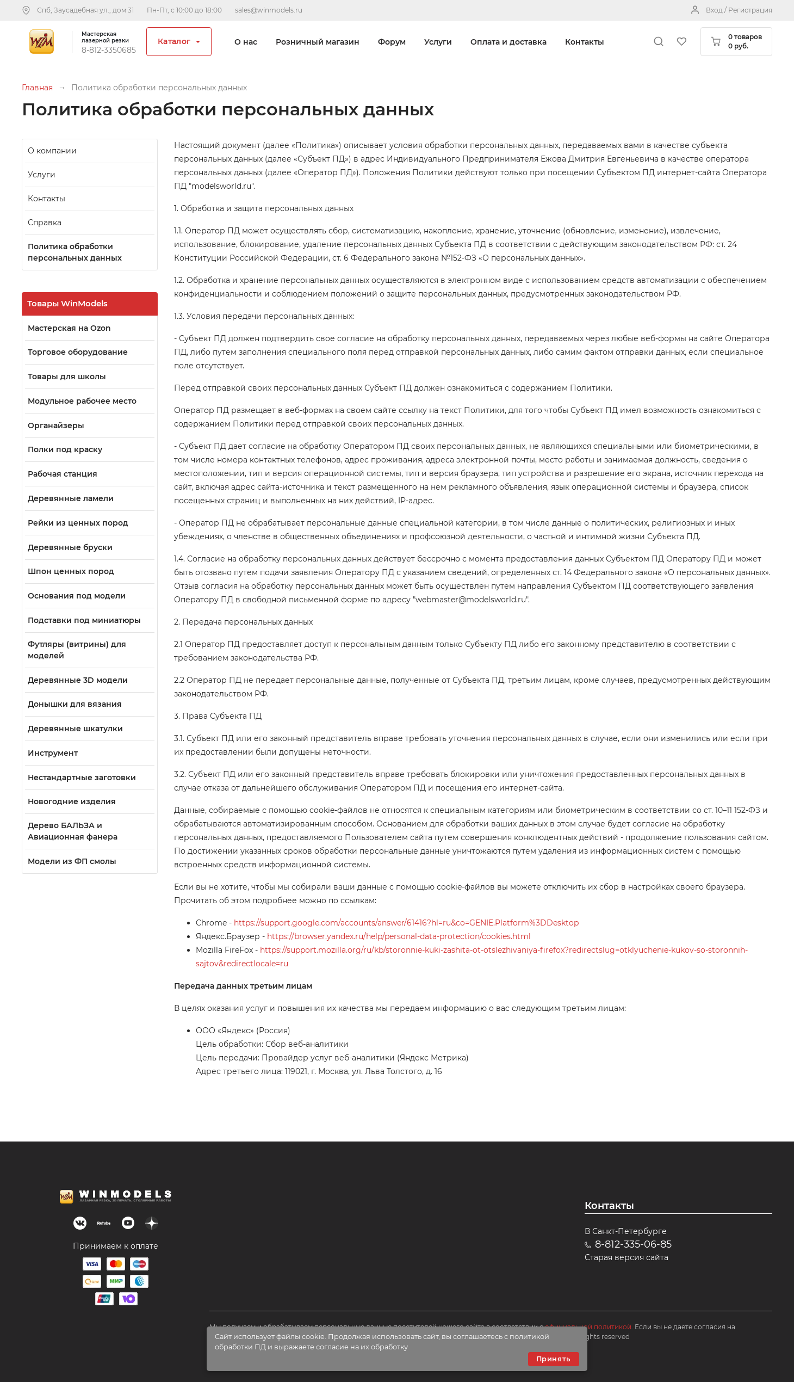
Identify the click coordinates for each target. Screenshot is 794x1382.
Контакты (584, 42)
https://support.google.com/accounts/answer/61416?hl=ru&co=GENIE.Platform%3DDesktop (406, 923)
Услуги (438, 42)
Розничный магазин (317, 42)
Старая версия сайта (626, 1257)
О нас (245, 42)
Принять (553, 1359)
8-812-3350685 (109, 50)
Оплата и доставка (508, 42)
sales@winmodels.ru (268, 10)
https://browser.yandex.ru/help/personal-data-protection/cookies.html (399, 936)
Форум (392, 42)
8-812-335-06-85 (633, 1244)
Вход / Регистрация (739, 10)
